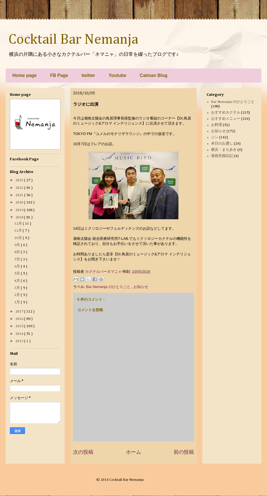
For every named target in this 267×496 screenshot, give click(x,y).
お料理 (216, 125)
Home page (24, 75)
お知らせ (141, 287)
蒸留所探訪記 (222, 156)
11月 (18, 230)
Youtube (117, 75)
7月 (17, 259)
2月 (17, 295)
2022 (19, 188)
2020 (19, 202)
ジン (214, 137)
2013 (19, 341)
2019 (19, 210)
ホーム (133, 452)
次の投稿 (83, 452)
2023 (19, 180)
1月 (17, 302)
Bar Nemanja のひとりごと (108, 287)
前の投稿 (184, 452)
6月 (17, 266)
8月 (17, 252)
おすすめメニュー (225, 119)
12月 (18, 223)
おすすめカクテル (225, 112)
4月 (17, 281)
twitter (88, 75)
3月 (17, 288)
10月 (18, 238)
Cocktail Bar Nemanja (73, 40)
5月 (17, 273)
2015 (19, 326)
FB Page (59, 75)
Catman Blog (154, 75)
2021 (19, 195)
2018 (19, 217)
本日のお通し (222, 143)
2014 (19, 334)
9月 (17, 245)
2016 (19, 319)
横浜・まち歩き (224, 150)
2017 (19, 311)
